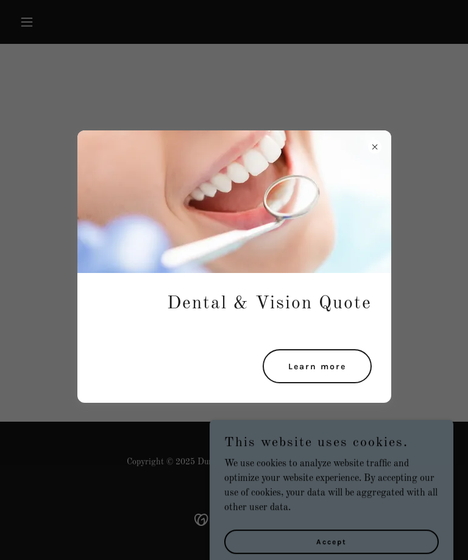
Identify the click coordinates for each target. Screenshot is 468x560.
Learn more (317, 366)
